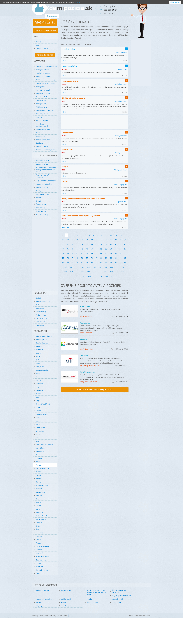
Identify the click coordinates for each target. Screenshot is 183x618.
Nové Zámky (40, 448)
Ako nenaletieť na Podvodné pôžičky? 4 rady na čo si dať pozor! (46, 169)
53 (106, 249)
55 (116, 249)
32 (73, 244)
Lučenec (39, 417)
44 (63, 249)
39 (106, 244)
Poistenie (39, 198)
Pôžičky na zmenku (42, 70)
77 (87, 258)
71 (125, 253)
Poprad (38, 465)
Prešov (38, 472)
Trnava (38, 543)
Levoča (38, 411)
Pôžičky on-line (41, 100)
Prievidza (39, 475)
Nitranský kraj (41, 312)
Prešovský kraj (41, 315)
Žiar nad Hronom (42, 570)
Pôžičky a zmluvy (42, 187)
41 (116, 244)
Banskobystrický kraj (43, 301)
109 (117, 267)
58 (63, 253)
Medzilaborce (41, 428)
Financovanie (67, 132)
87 (68, 262)
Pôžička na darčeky (42, 146)
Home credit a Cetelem (44, 184)
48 (82, 249)
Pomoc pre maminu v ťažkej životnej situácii (81, 215)
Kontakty (35, 615)
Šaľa (37, 529)
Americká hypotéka (42, 120)
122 (78, 276)
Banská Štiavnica (42, 343)
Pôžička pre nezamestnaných (46, 80)
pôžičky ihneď (41, 87)
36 (92, 244)
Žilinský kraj (40, 325)
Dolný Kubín (40, 367)
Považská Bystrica (42, 468)
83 (116, 258)
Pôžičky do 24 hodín (43, 93)
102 (77, 267)
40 (111, 244)
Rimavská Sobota (42, 485)
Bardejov (39, 346)
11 (106, 235)
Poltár (38, 462)
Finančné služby (68, 49)
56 (120, 249)
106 (100, 267)
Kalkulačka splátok (45, 55)
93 (96, 262)
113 (77, 272)
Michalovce (40, 431)
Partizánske (40, 451)
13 (116, 235)
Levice (38, 407)
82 (111, 258)
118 (105, 272)
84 (120, 258)
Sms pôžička (40, 136)
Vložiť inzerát (45, 22)
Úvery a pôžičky (41, 204)
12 (111, 235)
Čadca (38, 360)
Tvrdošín (39, 550)
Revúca (38, 482)
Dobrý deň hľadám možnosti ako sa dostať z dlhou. (84, 198)
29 (125, 240)
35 (87, 244)
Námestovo (40, 438)
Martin (38, 424)
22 (92, 240)
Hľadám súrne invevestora (73, 98)
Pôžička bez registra (43, 73)
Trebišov (39, 536)
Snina (38, 509)
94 (101, 262)
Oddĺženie (39, 143)
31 (68, 244)
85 (125, 258)
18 (73, 240)
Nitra (37, 441)
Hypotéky (39, 117)
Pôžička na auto (41, 133)
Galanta (39, 373)
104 (88, 267)
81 (106, 258)
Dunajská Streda (42, 370)
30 (63, 244)
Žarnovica (39, 567)
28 (120, 240)
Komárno (39, 394)
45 (68, 249)
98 (120, 262)
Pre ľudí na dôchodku (43, 97)
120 (117, 272)
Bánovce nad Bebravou (44, 336)
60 (73, 253)
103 (82, 267)
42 (120, 244)
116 (94, 272)
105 (94, 267)
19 (77, 240)
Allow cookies (175, 2)
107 (105, 267)
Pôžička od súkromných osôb (46, 150)
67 (106, 253)
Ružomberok (40, 492)
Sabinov (39, 495)
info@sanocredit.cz (87, 316)
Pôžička (65, 167)
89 (77, 262)
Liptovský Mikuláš (42, 414)
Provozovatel (62, 615)
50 (92, 249)
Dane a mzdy (40, 208)
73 (68, 258)
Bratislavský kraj (42, 305)
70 (120, 253)
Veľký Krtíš (39, 553)
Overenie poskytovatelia (45, 30)
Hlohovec (39, 380)
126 (100, 276)
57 (125, 249)
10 (101, 235)
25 (106, 240)
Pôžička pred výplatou (43, 140)
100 (65, 267)
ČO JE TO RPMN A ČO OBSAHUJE (43, 176)
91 (87, 262)
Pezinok (39, 455)
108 (111, 267)
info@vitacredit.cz (86, 349)
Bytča (38, 356)
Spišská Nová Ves (42, 516)
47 (77, 249)
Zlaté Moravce (41, 560)
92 (92, 262)
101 (71, 267)
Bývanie (39, 201)
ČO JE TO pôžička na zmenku (46, 181)
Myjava (38, 434)
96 (111, 262)
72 (63, 258)
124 (89, 276)
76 (82, 258)
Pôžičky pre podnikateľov (45, 110)
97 (116, 262)
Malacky (39, 421)
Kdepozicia (69, 8)
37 (96, 244)
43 (125, 244)
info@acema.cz (86, 333)
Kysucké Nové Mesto (43, 404)
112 (71, 272)
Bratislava (39, 350)
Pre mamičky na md (43, 90)
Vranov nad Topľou (42, 556)
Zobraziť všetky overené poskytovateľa (94, 389)
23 (96, 240)
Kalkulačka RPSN (42, 48)
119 (111, 272)
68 (111, 253)
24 (101, 240)
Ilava (37, 387)
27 (116, 240)
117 (100, 272)
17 (68, 240)
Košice (38, 397)
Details (77, 2)
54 (111, 249)
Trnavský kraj (40, 322)
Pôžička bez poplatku (43, 76)
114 (82, 272)
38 (101, 244)
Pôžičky (38, 191)
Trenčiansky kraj (42, 318)
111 (65, 272)
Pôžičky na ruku (41, 107)
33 (77, 244)
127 (106, 276)
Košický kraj (40, 308)
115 (88, 272)
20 (82, 240)
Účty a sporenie (41, 211)
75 (77, 258)
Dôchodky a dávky (42, 194)
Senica (38, 502)
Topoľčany (39, 533)
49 (87, 249)
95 (106, 262)
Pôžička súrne (67, 149)
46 (73, 249)
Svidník (38, 526)
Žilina (38, 573)
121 (122, 272)
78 (92, 258)
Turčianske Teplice (42, 546)
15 (125, 235)
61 (77, 253)
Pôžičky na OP (41, 104)
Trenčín (38, 539)
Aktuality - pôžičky (42, 214)
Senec (38, 499)
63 (87, 253)
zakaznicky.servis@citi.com (90, 365)
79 (96, 258)
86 (63, 262)
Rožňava (39, 489)
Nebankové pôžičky (43, 129)
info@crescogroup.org (88, 382)
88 (73, 262)
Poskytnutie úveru (70, 81)
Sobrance (39, 512)
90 (82, 262)
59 (68, 253)
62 (82, 253)
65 (96, 253)
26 (111, 240)
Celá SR (38, 298)
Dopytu (38, 45)
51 (96, 249)
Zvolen (38, 563)
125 (95, 276)
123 (83, 276)
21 (87, 240)
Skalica (38, 506)
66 (101, 253)
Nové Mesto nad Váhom (44, 445)
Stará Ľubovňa (41, 519)
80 (101, 258)
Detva (38, 363)
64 (92, 253)
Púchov (38, 478)
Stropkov (39, 523)
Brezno (38, 353)
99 (125, 262)
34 (82, 244)
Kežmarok (39, 390)
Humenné (39, 384)
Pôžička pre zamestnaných (45, 83)
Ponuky (38, 42)
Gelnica (38, 377)
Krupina (38, 400)
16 (63, 240)
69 (116, 253)
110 (122, 267)
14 (120, 235)
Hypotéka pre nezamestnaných (42, 125)
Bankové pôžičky (42, 114)
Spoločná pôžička (69, 66)
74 (73, 258)
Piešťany (39, 458)
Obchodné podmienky (48, 615)
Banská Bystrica (41, 339)
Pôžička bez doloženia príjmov (46, 66)
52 (101, 249)
